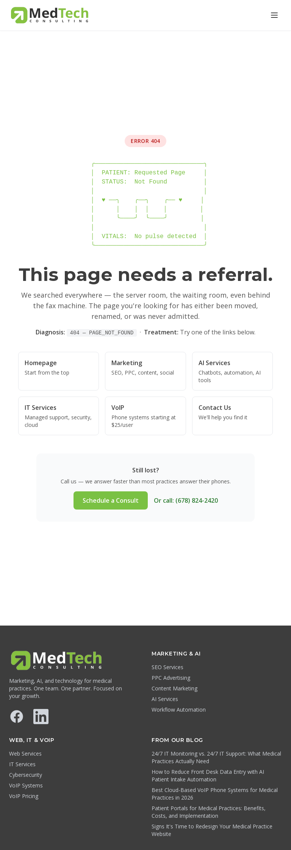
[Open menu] (274, 15)
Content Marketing (174, 688)
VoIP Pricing (23, 796)
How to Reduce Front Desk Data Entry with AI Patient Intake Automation (208, 775)
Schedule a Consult (111, 500)
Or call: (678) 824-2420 (186, 500)
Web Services (25, 753)
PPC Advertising (171, 677)
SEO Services (167, 667)
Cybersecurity (25, 774)
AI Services (165, 699)
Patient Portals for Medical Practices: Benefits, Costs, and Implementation (209, 812)
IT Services (22, 764)
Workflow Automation (179, 709)
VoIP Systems (26, 785)
